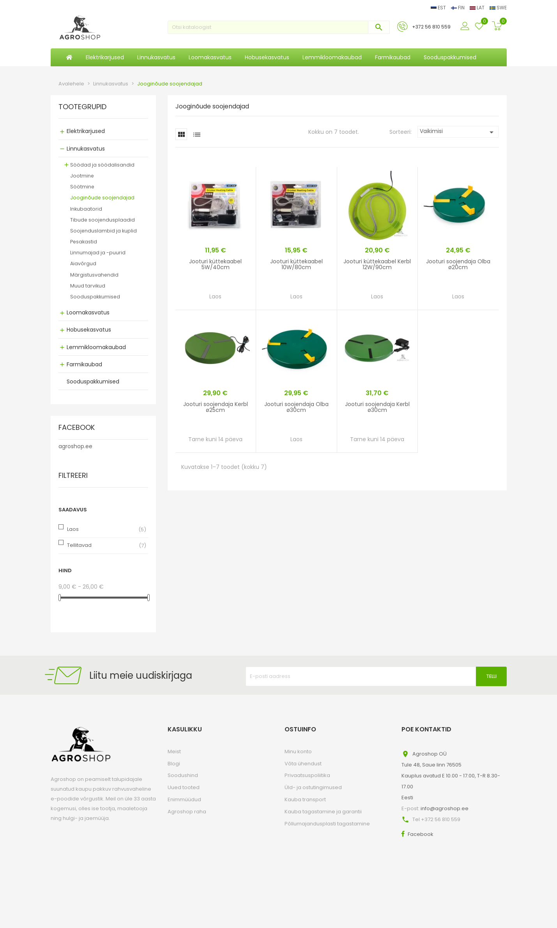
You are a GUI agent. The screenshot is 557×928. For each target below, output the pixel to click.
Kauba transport (305, 799)
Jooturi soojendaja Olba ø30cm (296, 407)
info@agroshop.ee (445, 808)
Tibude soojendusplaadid (102, 219)
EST (439, 7)
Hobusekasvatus (89, 330)
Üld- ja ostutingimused (313, 787)
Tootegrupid (82, 107)
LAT (478, 7)
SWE (498, 7)
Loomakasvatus (88, 312)
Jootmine (82, 175)
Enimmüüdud (184, 799)
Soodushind (183, 775)
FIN (458, 7)
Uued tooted (184, 787)
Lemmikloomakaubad (96, 347)
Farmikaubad (84, 364)
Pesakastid (83, 241)
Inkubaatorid (86, 209)
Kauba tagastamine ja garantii (323, 811)
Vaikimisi (458, 132)
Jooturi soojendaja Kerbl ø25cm (215, 407)
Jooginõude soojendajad (102, 197)
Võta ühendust (303, 763)
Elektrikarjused (86, 131)
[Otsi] (279, 27)
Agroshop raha (187, 811)
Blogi (174, 763)
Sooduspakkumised (95, 296)
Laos (73, 529)
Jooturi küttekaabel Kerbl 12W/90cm (377, 264)
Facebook (420, 834)
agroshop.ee (75, 446)
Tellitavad (79, 545)
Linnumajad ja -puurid (98, 252)
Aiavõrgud (83, 263)
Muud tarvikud (87, 285)
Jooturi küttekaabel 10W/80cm (296, 264)
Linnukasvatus (86, 149)
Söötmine (82, 186)
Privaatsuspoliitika (307, 775)
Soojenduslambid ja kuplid (103, 230)
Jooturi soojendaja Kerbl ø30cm (377, 407)
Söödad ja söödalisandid (102, 164)
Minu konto (298, 751)
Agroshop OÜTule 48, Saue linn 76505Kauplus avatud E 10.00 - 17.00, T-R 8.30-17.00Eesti (450, 775)
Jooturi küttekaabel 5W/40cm (215, 264)
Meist (174, 751)
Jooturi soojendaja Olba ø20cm (458, 264)
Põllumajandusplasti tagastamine (327, 823)
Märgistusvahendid (94, 274)
